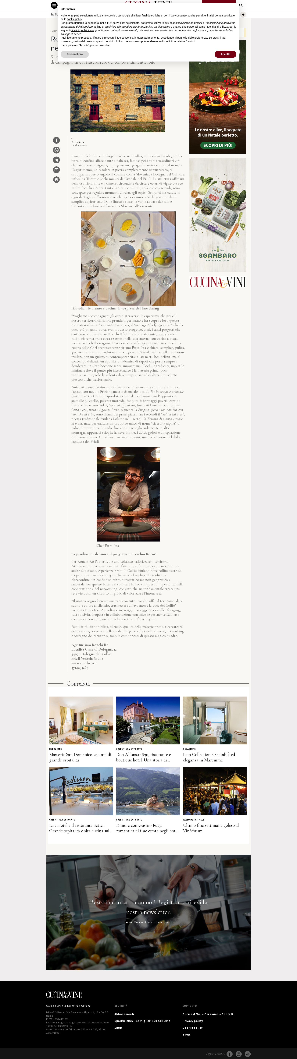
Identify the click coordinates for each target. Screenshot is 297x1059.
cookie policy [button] (74, 19)
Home (54, 31)
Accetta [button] (225, 54)
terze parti (119, 22)
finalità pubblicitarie (82, 30)
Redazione (78, 142)
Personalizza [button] (75, 54)
